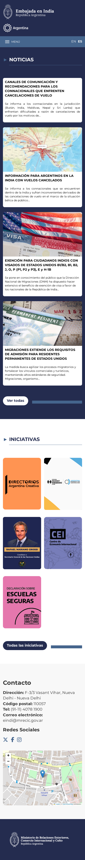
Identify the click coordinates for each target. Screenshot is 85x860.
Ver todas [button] (15, 400)
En (73, 41)
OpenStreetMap (68, 804)
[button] (42, 774)
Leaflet (57, 804)
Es (80, 41)
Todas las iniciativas (25, 645)
